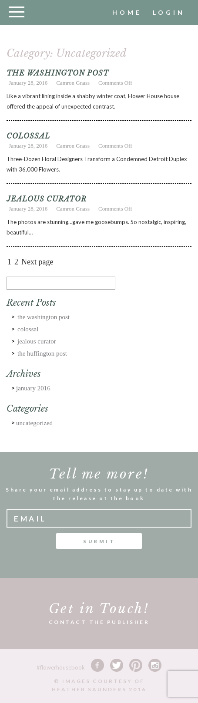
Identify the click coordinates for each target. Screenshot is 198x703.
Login (169, 12)
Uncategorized (34, 422)
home (127, 12)
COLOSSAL (28, 136)
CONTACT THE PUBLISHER (99, 622)
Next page (37, 261)
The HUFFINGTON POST (42, 353)
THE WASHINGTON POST (58, 73)
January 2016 (33, 388)
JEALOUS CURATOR (47, 199)
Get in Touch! (99, 609)
